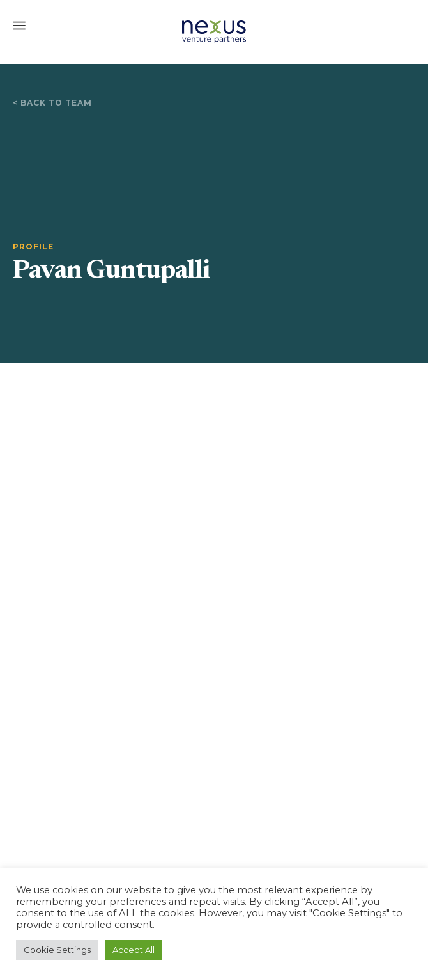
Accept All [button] (133, 949)
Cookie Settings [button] (57, 949)
